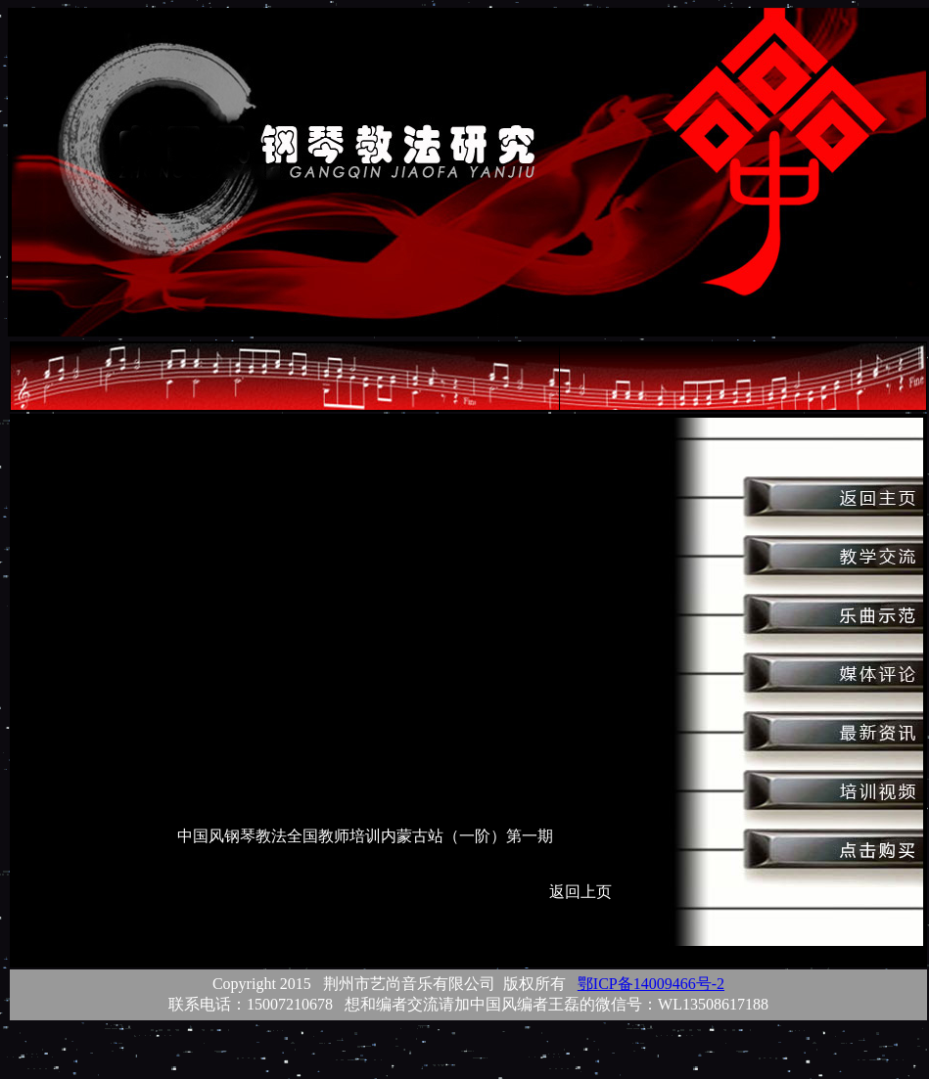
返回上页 (580, 891)
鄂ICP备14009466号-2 (651, 983)
